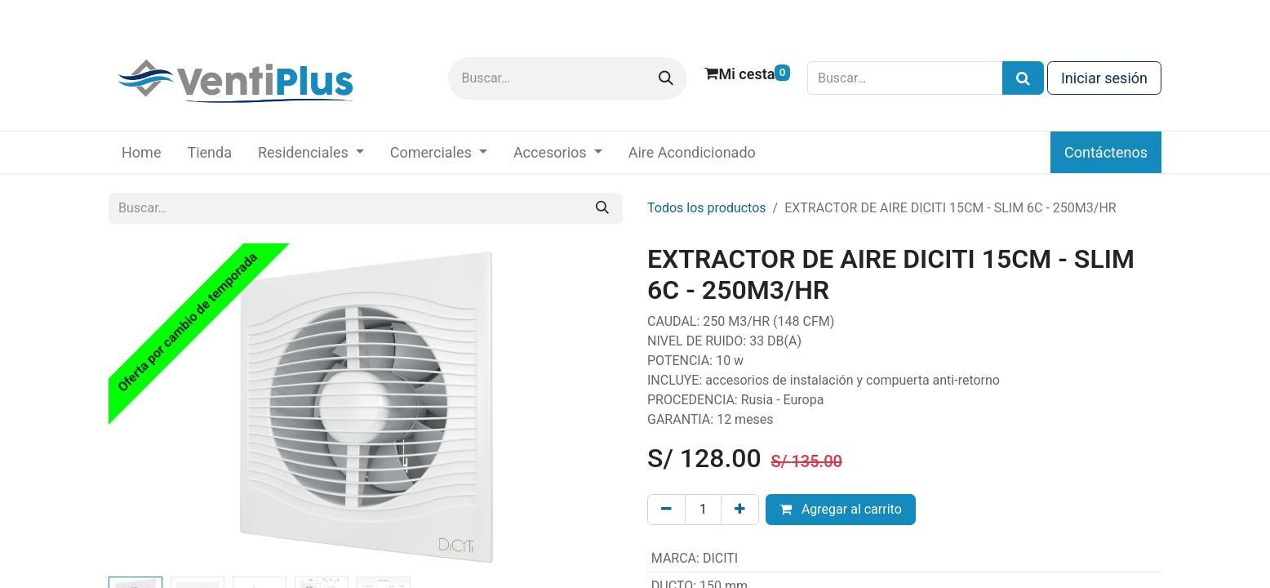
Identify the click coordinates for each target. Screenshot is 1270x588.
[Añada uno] (740, 509)
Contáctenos (1106, 152)
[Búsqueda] (1023, 78)
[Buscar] (666, 78)
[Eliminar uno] (666, 509)
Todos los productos (706, 208)
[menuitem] (141, 152)
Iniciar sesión (1104, 78)
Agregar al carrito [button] (840, 509)
